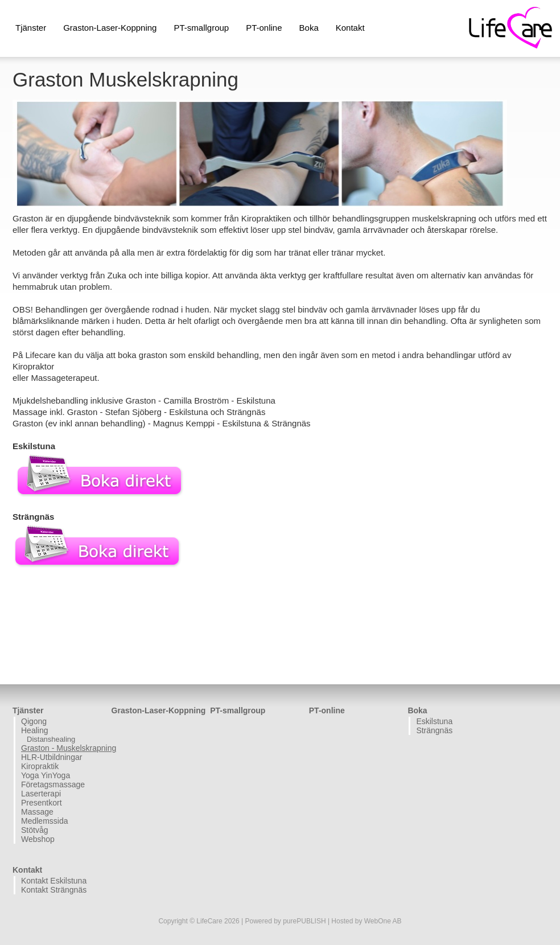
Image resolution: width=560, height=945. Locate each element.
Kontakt (350, 27)
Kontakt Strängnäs (54, 889)
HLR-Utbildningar (51, 757)
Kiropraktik (40, 766)
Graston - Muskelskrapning (65, 748)
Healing (34, 730)
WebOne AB (383, 921)
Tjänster (30, 27)
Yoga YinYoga (45, 775)
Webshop (38, 839)
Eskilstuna (434, 721)
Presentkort (41, 802)
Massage (37, 811)
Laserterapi (41, 793)
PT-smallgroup (201, 27)
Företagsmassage (53, 784)
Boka (309, 27)
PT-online (264, 27)
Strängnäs (434, 730)
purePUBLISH (304, 921)
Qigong (34, 721)
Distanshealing (51, 739)
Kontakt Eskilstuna (54, 880)
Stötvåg (34, 830)
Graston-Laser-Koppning (110, 27)
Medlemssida (44, 820)
